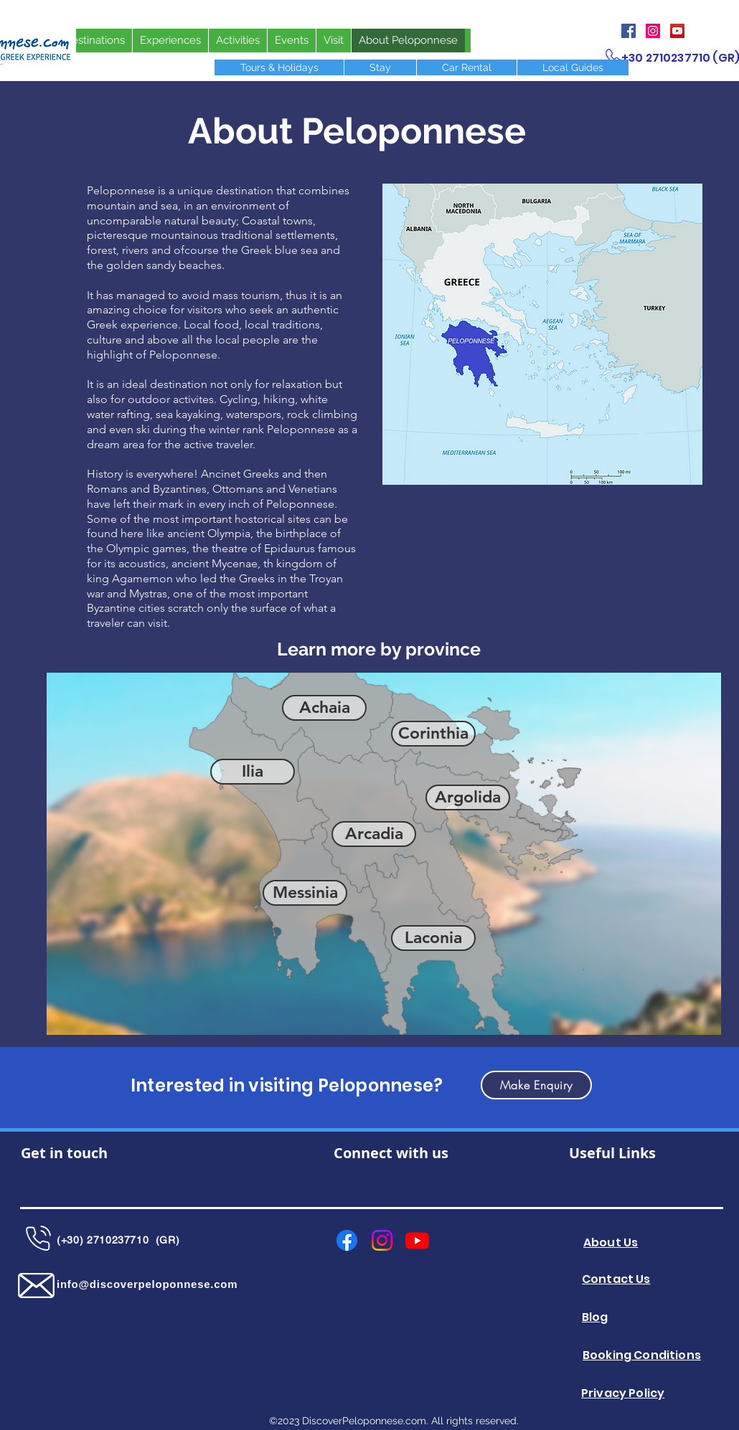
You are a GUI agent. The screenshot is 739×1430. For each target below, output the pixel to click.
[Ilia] (252, 772)
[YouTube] (677, 31)
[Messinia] (305, 893)
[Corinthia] (433, 734)
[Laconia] (433, 938)
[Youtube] (417, 1240)
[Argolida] (467, 797)
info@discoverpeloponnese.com (147, 1284)
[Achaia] (324, 708)
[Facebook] (628, 31)
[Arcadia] (373, 834)
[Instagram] (653, 31)
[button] (536, 1085)
